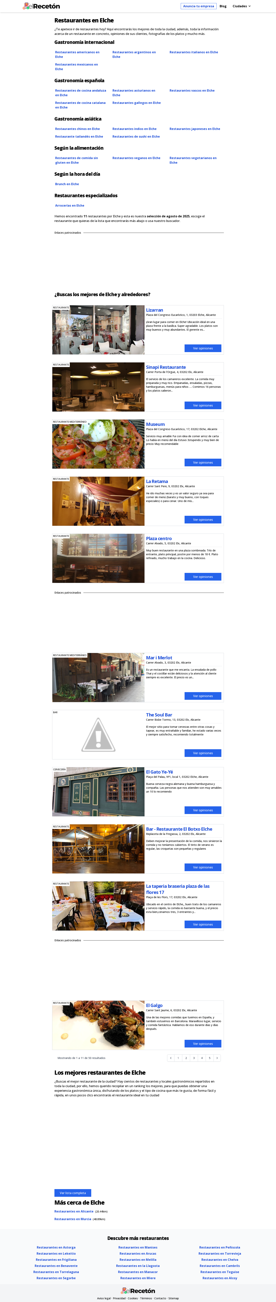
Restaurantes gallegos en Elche (137, 103)
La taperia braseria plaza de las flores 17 (177, 889)
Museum (155, 424)
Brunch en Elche (67, 184)
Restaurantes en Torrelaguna (56, 1272)
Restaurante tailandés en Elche (79, 136)
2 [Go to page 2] (186, 1058)
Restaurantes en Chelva (219, 1260)
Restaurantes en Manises (137, 1247)
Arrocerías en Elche (69, 205)
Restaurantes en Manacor (138, 1272)
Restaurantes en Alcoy (220, 1278)
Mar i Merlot (159, 657)
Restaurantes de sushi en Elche (136, 136)
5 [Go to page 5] (209, 1058)
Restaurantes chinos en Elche (77, 129)
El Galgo (154, 1005)
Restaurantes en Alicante (74, 1211)
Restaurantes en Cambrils (220, 1266)
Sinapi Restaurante (166, 367)
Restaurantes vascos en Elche (192, 90)
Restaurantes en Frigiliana (56, 1260)
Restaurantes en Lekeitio (56, 1253)
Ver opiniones (203, 348)
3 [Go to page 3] (194, 1058)
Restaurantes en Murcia (72, 1219)
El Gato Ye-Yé (159, 772)
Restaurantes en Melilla (138, 1260)
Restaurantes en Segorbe (56, 1278)
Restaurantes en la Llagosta (138, 1266)
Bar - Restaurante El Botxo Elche (179, 829)
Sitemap (173, 1298)
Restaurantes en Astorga (56, 1247)
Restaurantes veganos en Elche (136, 158)
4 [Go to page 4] (202, 1058)
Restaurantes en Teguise (219, 1272)
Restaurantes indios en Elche (135, 129)
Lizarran (154, 310)
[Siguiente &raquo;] (217, 1058)
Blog (223, 6)
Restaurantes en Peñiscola (219, 1247)
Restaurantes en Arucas (138, 1253)
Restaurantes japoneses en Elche (195, 129)
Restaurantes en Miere (138, 1278)
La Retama (157, 481)
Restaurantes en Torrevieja (220, 1253)
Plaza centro (159, 538)
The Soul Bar (159, 714)
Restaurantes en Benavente (56, 1266)
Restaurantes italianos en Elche (194, 52)
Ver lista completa (73, 1193)
